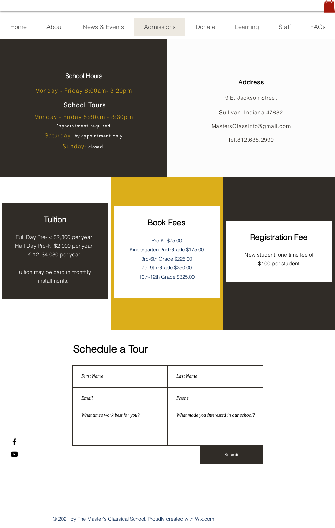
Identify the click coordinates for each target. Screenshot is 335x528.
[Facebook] (14, 441)
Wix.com (204, 519)
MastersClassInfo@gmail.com (251, 126)
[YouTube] (14, 454)
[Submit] (231, 455)
